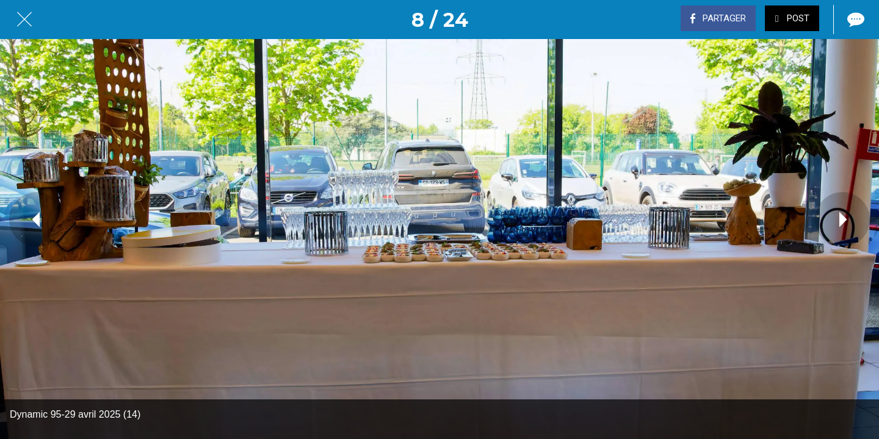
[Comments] (854, 19)
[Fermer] (24, 19)
